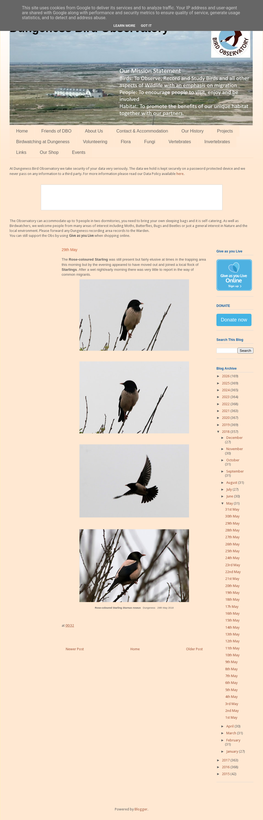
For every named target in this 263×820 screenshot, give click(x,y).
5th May (231, 690)
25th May (232, 551)
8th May (231, 669)
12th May (232, 641)
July (229, 489)
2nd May (232, 711)
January (232, 751)
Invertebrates (217, 141)
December (234, 438)
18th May (232, 599)
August (232, 483)
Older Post (194, 649)
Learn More (124, 26)
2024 (226, 390)
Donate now (234, 320)
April (230, 726)
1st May (231, 717)
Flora (126, 141)
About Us (94, 131)
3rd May (231, 704)
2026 (226, 376)
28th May (232, 530)
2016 (226, 767)
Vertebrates (179, 141)
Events (78, 152)
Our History (192, 131)
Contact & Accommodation (142, 131)
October (232, 460)
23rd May (232, 565)
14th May (232, 627)
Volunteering (95, 141)
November (234, 449)
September (235, 471)
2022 (226, 404)
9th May (231, 662)
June (230, 496)
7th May (231, 676)
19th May (232, 593)
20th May (232, 586)
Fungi (149, 141)
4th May (231, 697)
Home (22, 131)
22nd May (233, 572)
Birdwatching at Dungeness (43, 141)
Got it (146, 26)
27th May (232, 537)
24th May (232, 558)
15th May (232, 620)
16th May (232, 613)
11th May (232, 648)
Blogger (141, 809)
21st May (232, 579)
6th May (231, 683)
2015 (226, 774)
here (180, 174)
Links (21, 152)
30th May (232, 516)
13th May (232, 634)
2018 (226, 432)
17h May (231, 607)
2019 (226, 425)
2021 (226, 411)
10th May (232, 655)
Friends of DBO (56, 131)
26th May (232, 544)
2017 (226, 760)
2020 (226, 418)
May (230, 503)
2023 (226, 397)
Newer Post (75, 649)
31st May (232, 509)
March (231, 733)
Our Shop (49, 152)
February (233, 740)
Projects (225, 131)
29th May (232, 523)
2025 (226, 383)
